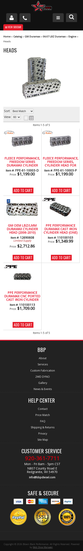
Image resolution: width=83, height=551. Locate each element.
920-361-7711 (42, 458)
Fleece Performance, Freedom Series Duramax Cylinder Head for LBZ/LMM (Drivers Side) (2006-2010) (22, 162)
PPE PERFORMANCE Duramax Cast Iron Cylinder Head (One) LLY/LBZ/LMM (60, 229)
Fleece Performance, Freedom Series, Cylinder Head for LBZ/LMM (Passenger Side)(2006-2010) (60, 162)
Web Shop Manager (43, 547)
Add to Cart (23, 190)
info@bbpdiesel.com (42, 477)
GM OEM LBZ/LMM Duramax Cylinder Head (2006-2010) (22, 229)
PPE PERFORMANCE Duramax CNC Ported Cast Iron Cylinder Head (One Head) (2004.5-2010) (22, 296)
